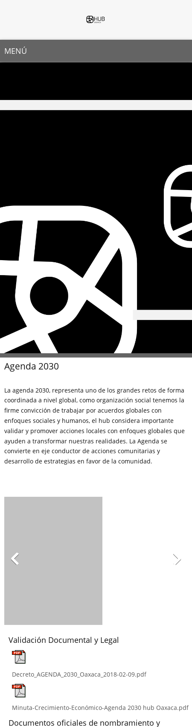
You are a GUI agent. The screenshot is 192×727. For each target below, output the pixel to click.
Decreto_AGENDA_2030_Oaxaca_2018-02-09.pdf (79, 674)
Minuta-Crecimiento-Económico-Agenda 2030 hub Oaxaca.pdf (100, 708)
